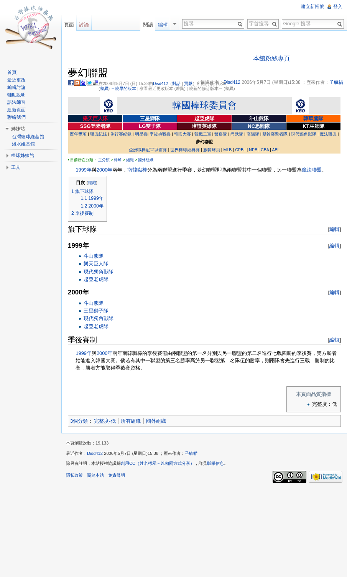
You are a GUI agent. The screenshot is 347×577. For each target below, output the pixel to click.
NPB (253, 149)
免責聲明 (116, 475)
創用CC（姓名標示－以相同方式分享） (157, 463)
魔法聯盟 (328, 134)
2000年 (104, 170)
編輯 (334, 229)
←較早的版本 (123, 88)
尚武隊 (236, 134)
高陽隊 (253, 134)
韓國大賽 (182, 134)
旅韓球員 (211, 149)
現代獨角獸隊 (303, 134)
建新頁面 (16, 110)
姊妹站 (18, 128)
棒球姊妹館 (22, 155)
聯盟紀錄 (98, 134)
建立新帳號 (312, 6)
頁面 (69, 25)
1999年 (83, 170)
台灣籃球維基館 (28, 136)
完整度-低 (104, 421)
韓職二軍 (202, 134)
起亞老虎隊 (96, 279)
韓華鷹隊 (313, 118)
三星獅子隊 (96, 311)
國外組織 (145, 160)
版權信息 (215, 463)
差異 (104, 88)
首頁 (11, 72)
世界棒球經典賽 (185, 149)
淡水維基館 (23, 144)
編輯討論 (16, 87)
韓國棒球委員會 (204, 105)
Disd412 (160, 83)
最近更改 (16, 80)
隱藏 (92, 182)
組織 (130, 160)
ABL (276, 149)
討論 (84, 25)
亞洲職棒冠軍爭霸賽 (148, 149)
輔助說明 (16, 95)
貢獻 (188, 83)
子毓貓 (191, 453)
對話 (176, 83)
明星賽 (141, 134)
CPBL (240, 149)
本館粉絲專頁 (271, 58)
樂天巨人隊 (96, 263)
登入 (337, 6)
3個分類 (79, 421)
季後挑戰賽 (160, 134)
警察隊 (220, 134)
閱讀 (148, 25)
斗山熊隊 (94, 256)
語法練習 (16, 102)
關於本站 (95, 475)
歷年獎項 (78, 134)
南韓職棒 (137, 170)
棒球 (118, 160)
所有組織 (131, 421)
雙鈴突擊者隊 (275, 134)
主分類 (104, 160)
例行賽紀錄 (121, 134)
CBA (265, 149)
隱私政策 (74, 475)
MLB (228, 149)
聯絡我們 (16, 117)
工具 (15, 167)
